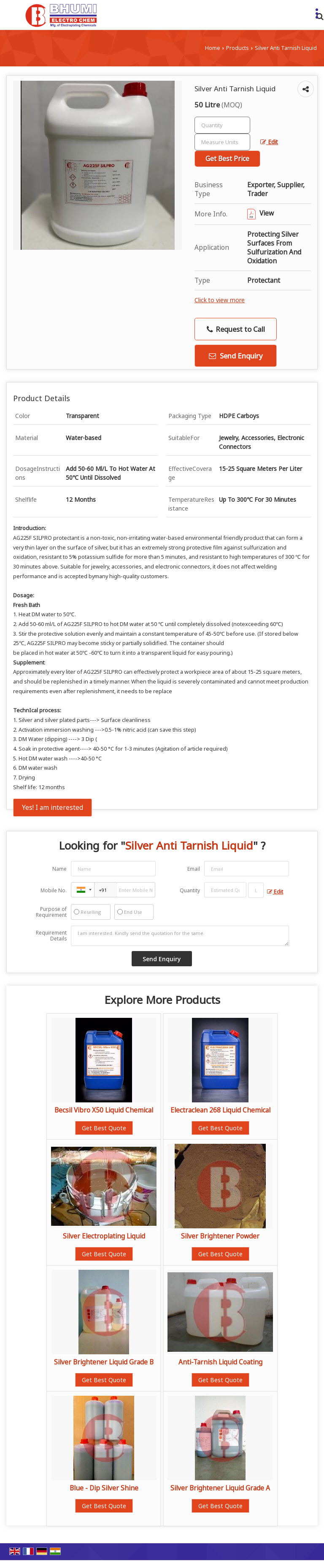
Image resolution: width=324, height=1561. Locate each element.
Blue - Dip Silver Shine (104, 1488)
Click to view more (219, 300)
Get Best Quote (104, 1128)
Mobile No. (53, 890)
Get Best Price (227, 158)
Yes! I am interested (52, 807)
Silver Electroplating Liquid (104, 1236)
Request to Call (236, 329)
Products (237, 48)
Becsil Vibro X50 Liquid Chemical (103, 1110)
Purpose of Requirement (51, 912)
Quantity (190, 890)
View (260, 213)
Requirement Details (51, 936)
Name (59, 868)
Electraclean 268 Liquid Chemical (220, 1110)
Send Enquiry (236, 356)
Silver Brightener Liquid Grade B (104, 1362)
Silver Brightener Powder (220, 1236)
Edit (269, 142)
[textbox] (222, 142)
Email (193, 868)
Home (212, 48)
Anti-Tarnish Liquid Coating (220, 1362)
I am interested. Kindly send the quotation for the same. (180, 936)
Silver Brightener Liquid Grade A (220, 1488)
